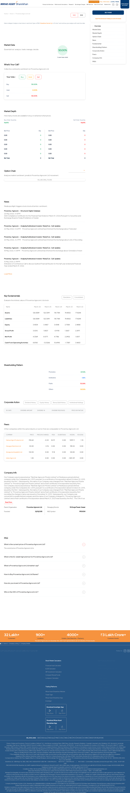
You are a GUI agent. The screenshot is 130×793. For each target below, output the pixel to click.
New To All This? (98, 4)
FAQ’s (94, 61)
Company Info (97, 58)
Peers (94, 54)
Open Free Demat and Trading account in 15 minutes (108, 18)
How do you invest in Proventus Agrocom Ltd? (22, 583)
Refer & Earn (106, 1)
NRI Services (90, 4)
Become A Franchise (94, 1)
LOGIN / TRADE (115, 1)
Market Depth (97, 33)
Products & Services (48, 4)
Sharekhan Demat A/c (46, 23)
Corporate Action (98, 51)
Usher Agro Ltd (11, 458)
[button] (113, 4)
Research (71, 4)
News (94, 40)
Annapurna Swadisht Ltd (14, 452)
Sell (38, 77)
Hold (30, 77)
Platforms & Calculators (61, 4)
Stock (12, 13)
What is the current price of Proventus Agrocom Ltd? (24, 544)
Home (6, 13)
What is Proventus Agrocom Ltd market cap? (21, 566)
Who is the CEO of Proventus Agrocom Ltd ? (21, 592)
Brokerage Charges (80, 4)
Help (101, 1)
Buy (22, 77)
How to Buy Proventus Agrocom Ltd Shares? (21, 574)
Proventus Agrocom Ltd (23, 13)
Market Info (107, 4)
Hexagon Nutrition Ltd (13, 446)
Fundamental (96, 44)
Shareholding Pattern (99, 47)
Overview (97, 26)
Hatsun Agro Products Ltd (14, 440)
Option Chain (96, 37)
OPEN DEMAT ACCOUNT (124, 4)
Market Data (96, 29)
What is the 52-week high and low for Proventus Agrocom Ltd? (28, 557)
